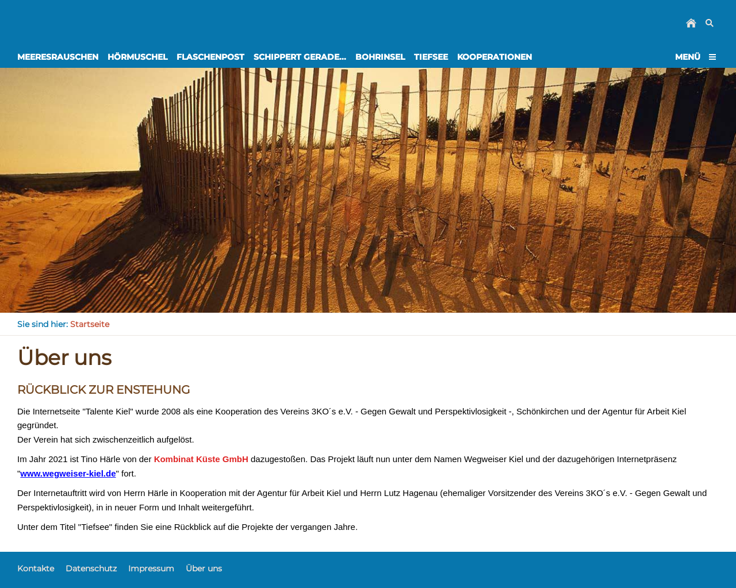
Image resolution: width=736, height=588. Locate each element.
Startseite (89, 324)
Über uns (204, 568)
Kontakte (35, 568)
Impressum (151, 568)
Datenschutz (91, 568)
